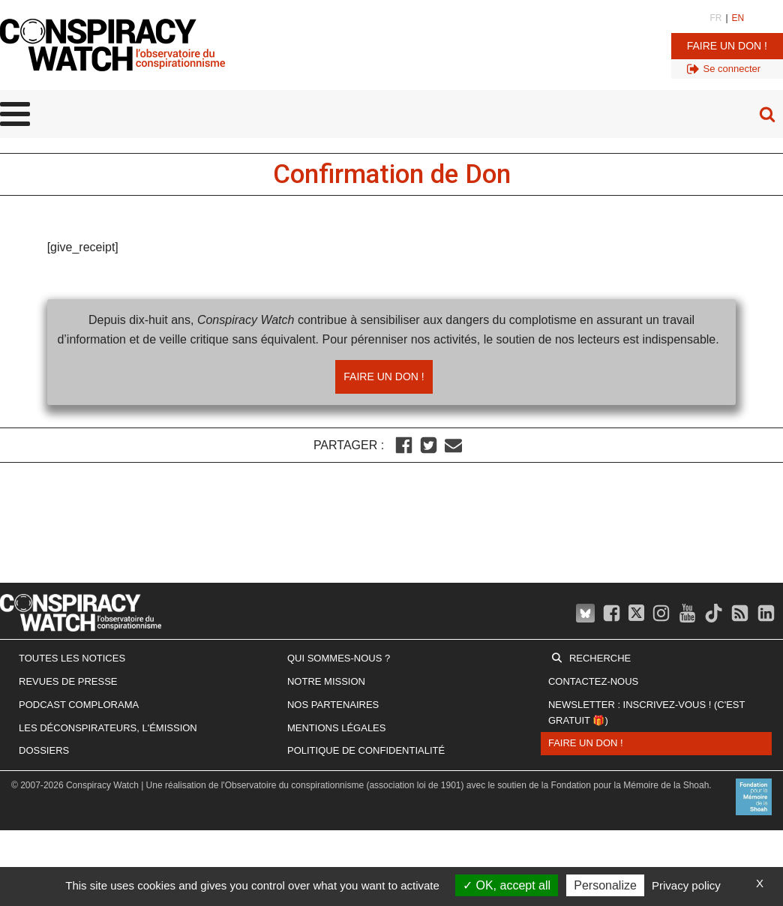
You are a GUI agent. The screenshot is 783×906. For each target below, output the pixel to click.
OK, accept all (506, 885)
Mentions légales (336, 728)
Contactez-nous (593, 681)
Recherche (600, 658)
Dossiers (44, 750)
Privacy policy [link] (686, 885)
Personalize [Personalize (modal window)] (605, 885)
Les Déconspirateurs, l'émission (108, 728)
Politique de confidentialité (366, 750)
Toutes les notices (72, 658)
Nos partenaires (333, 704)
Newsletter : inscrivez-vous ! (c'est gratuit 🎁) (646, 712)
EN (738, 18)
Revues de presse (68, 681)
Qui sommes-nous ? (338, 658)
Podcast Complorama (79, 704)
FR (716, 18)
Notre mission (326, 681)
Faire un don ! (727, 46)
